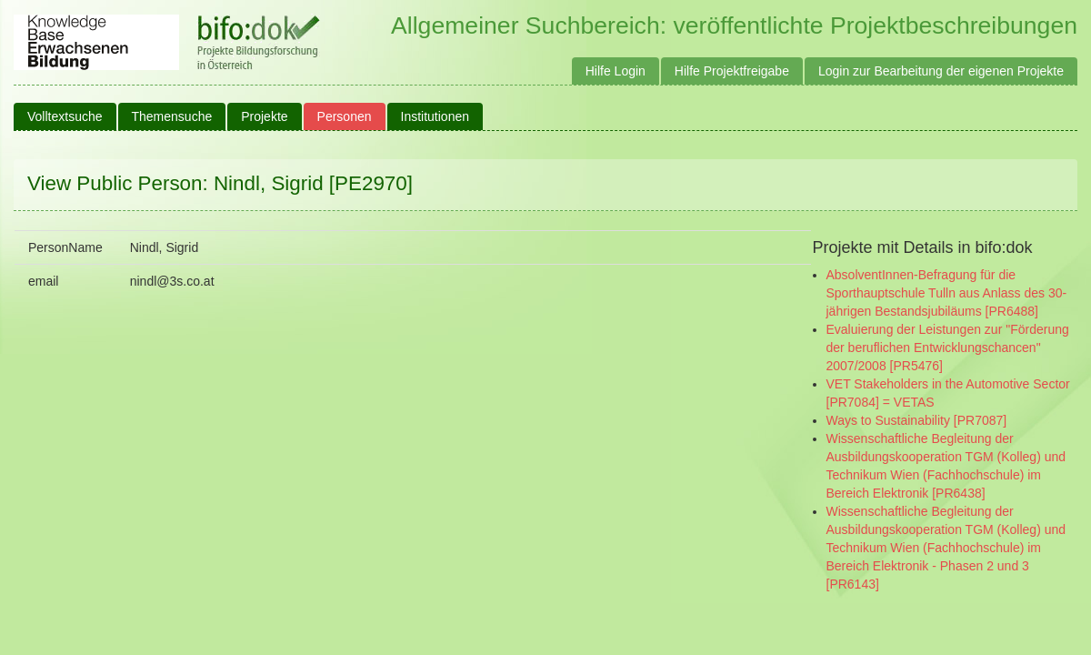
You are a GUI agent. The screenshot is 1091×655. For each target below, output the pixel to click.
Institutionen (435, 116)
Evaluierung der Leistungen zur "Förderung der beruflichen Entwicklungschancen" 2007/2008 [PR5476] (947, 347)
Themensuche (172, 116)
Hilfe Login (616, 71)
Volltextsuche (65, 116)
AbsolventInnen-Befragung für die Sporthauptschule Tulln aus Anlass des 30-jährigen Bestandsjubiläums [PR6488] (946, 292)
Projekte (264, 116)
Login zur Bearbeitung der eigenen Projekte (941, 71)
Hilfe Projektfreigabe (732, 71)
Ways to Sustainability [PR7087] (916, 420)
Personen (344, 116)
